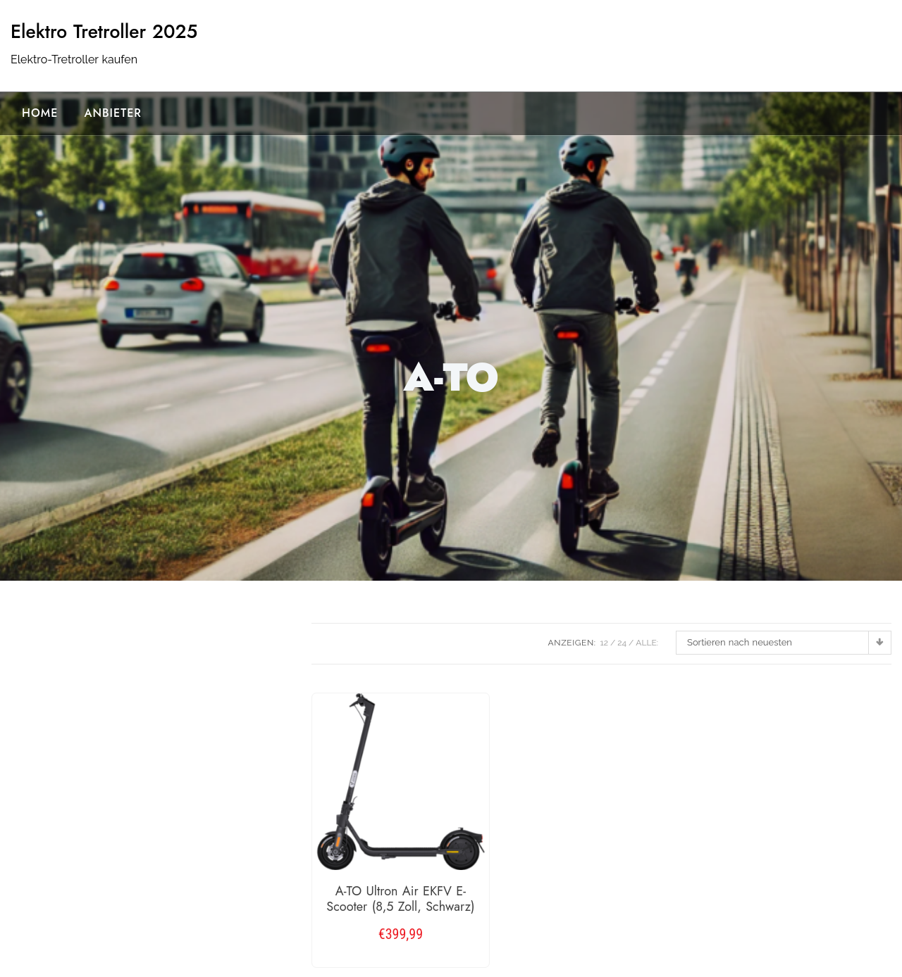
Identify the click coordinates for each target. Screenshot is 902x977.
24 (621, 643)
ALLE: (647, 643)
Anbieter (112, 113)
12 (604, 643)
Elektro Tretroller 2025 (104, 31)
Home (40, 113)
